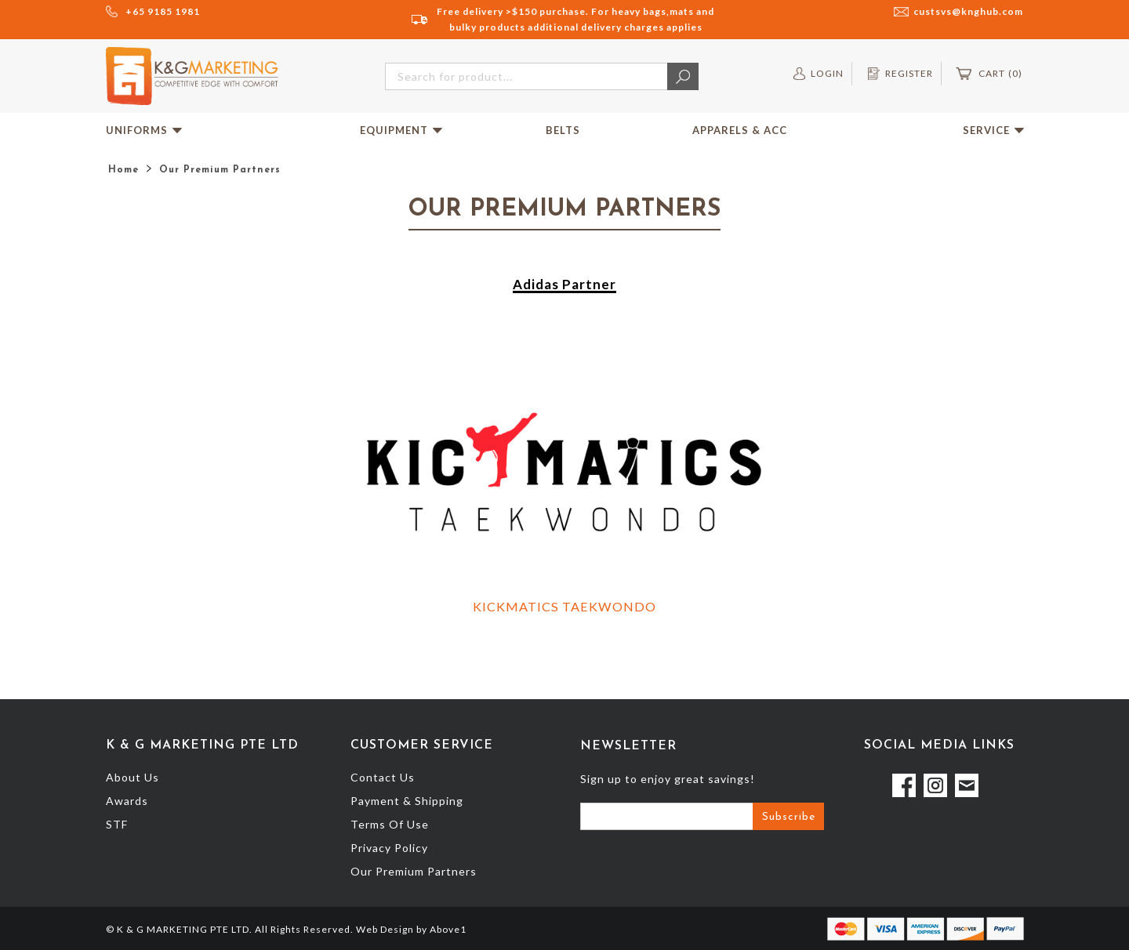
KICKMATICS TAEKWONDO (564, 606)
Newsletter (628, 746)
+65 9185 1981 (162, 11)
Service (993, 130)
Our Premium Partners (413, 871)
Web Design (385, 929)
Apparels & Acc (739, 130)
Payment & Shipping (406, 800)
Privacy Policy (389, 847)
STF (117, 824)
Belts (563, 130)
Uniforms (144, 130)
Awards (127, 800)
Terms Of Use (389, 824)
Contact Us (382, 777)
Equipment (401, 130)
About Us (132, 777)
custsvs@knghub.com (968, 11)
